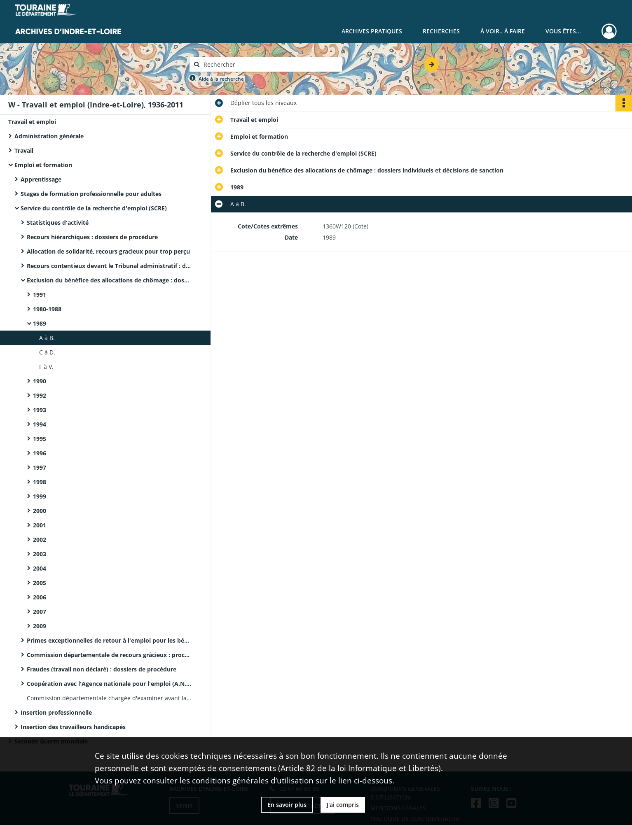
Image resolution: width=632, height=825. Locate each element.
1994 (39, 424)
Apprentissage (41, 179)
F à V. (46, 367)
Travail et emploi (32, 122)
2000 (39, 511)
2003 (39, 554)
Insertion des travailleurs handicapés (73, 727)
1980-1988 (47, 309)
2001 (39, 525)
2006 (39, 597)
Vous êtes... (563, 31)
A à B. (47, 338)
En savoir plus (287, 805)
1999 (39, 496)
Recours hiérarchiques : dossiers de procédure (92, 237)
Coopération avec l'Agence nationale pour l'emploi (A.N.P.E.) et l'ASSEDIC (109, 684)
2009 (39, 626)
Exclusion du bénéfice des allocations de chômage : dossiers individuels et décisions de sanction (109, 280)
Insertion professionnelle (56, 712)
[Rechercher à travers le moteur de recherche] (270, 64)
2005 (39, 583)
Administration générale (49, 136)
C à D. (47, 352)
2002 (39, 539)
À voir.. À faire (502, 31)
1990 (39, 381)
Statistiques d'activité (58, 222)
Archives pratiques (372, 31)
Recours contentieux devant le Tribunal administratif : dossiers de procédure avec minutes (109, 266)
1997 (39, 467)
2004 (39, 568)
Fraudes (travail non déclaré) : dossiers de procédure (101, 669)
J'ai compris (343, 805)
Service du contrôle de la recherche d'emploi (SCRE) (94, 208)
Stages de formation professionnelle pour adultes (91, 194)
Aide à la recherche (221, 78)
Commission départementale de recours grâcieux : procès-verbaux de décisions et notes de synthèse (109, 655)
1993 (39, 410)
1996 (39, 453)
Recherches (441, 31)
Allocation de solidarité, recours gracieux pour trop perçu (108, 251)
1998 (39, 482)
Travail (23, 150)
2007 (39, 611)
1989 (39, 323)
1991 (39, 294)
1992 (39, 395)
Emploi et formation (43, 165)
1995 (39, 439)
